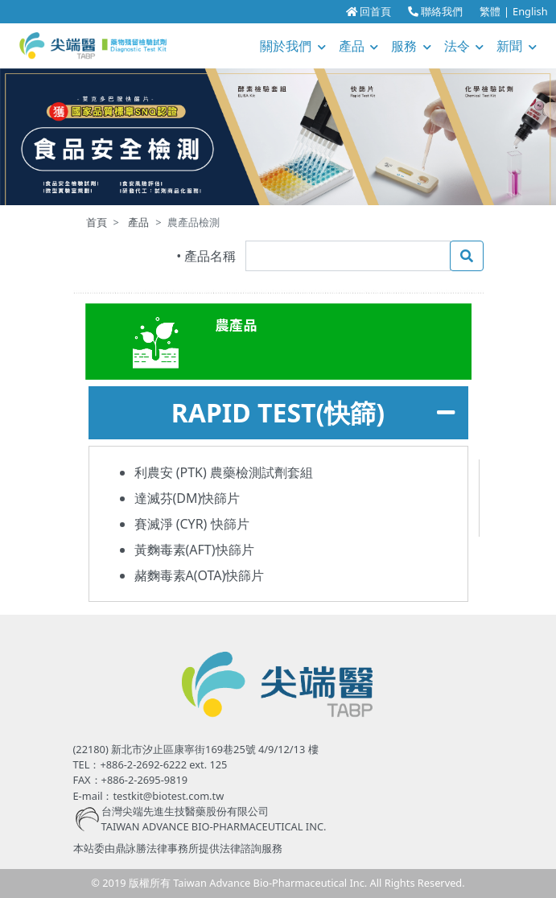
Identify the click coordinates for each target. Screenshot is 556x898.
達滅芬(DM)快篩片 (187, 498)
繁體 (490, 11)
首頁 (96, 222)
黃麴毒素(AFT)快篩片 (194, 549)
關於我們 (293, 46)
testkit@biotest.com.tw (168, 796)
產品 (359, 46)
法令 (464, 46)
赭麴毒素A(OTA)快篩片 (199, 575)
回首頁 (368, 11)
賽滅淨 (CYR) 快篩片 (191, 524)
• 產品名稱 (206, 256)
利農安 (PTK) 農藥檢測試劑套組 (223, 472)
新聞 (516, 46)
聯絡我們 (435, 11)
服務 (411, 46)
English (530, 11)
